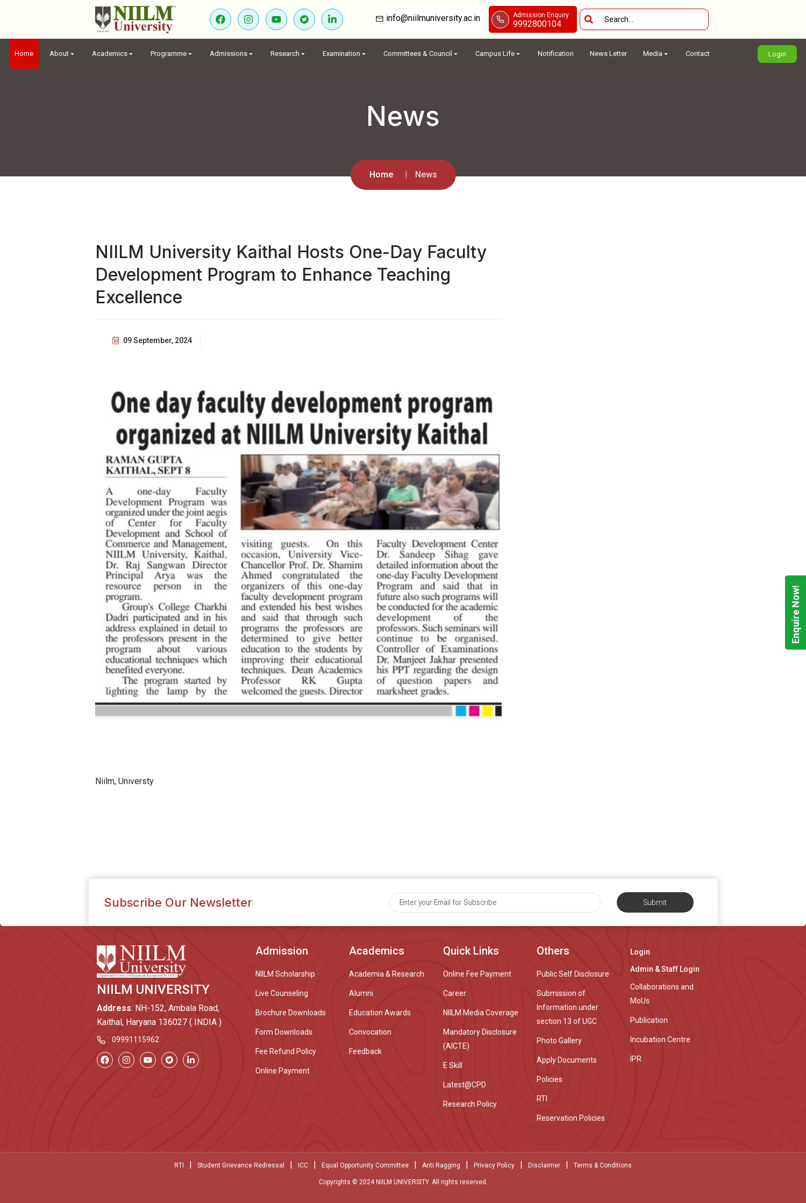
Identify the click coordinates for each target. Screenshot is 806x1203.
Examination (345, 53)
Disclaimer (544, 1165)
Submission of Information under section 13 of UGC (567, 1007)
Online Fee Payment (477, 974)
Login (777, 54)
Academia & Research (386, 974)
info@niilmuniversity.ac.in (436, 18)
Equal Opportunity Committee (365, 1165)
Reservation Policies (571, 1118)
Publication (649, 1020)
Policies (549, 1079)
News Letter (608, 53)
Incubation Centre (660, 1039)
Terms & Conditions (603, 1165)
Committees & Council (421, 53)
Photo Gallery (559, 1040)
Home (24, 53)
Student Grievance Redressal (240, 1165)
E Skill (452, 1065)
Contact (698, 53)
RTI (542, 1098)
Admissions (232, 53)
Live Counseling (281, 993)
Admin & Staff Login (665, 969)
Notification (556, 53)
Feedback (365, 1051)
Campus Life (498, 53)
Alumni (361, 993)
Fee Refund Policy (285, 1051)
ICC (303, 1165)
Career (454, 993)
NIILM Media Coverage (480, 1012)
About (62, 53)
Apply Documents (567, 1060)
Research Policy (470, 1104)
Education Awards (380, 1012)
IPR (635, 1059)
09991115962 (135, 1039)
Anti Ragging (441, 1165)
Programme (172, 53)
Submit (655, 902)
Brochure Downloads (290, 1012)
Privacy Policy (494, 1165)
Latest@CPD (464, 1084)
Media (656, 53)
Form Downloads (283, 1032)
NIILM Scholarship (285, 974)
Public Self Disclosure (573, 974)
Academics (113, 53)
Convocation (370, 1032)
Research (288, 53)
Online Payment (282, 1070)
